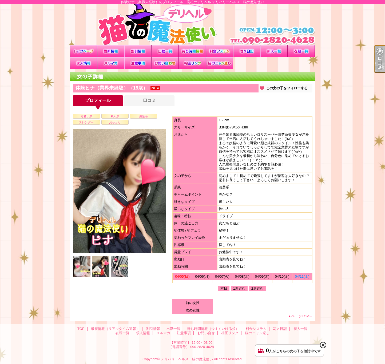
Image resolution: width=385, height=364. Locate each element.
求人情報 (83, 63)
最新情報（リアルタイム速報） (110, 51)
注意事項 (138, 63)
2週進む (257, 288)
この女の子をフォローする (287, 88)
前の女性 (193, 303)
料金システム (219, 51)
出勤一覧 (165, 51)
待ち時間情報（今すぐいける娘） (192, 51)
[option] (119, 191)
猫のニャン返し (219, 63)
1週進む (239, 288)
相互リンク (192, 63)
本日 (223, 288)
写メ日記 (246, 51)
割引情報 (138, 51)
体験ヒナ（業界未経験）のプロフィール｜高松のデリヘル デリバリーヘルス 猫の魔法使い (192, 24)
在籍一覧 (301, 51)
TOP (83, 51)
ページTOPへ (301, 316)
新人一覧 (274, 51)
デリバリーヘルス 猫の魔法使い (187, 359)
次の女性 (193, 310)
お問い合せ (165, 63)
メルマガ (110, 63)
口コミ (149, 100)
